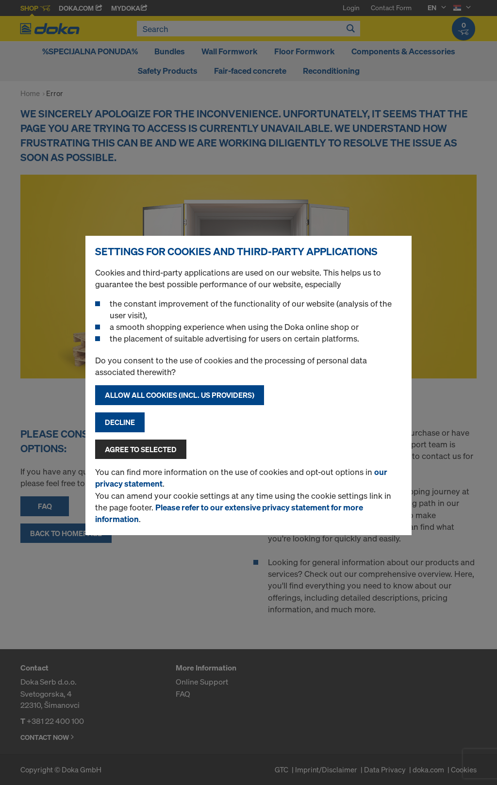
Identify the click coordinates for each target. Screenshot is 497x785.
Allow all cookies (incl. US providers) (179, 395)
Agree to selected (141, 449)
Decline (120, 422)
